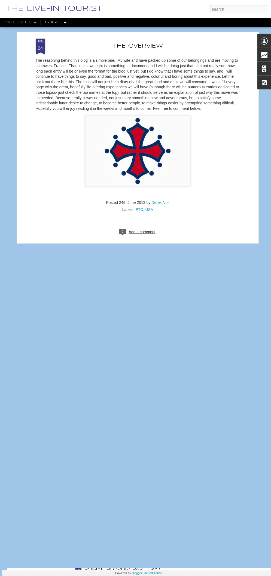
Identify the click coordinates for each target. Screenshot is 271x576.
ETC (139, 173)
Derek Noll (160, 166)
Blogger (137, 573)
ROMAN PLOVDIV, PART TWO (122, 570)
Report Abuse (153, 573)
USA (149, 173)
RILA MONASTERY (107, 508)
